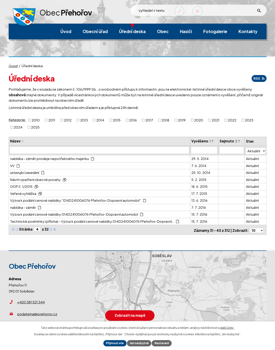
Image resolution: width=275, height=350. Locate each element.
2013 (84, 120)
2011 (51, 120)
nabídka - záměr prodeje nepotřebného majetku (52, 158)
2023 (249, 120)
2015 (116, 120)
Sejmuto (228, 141)
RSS (259, 78)
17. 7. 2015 (199, 192)
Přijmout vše (114, 343)
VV (15, 164)
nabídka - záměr (25, 206)
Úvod (13, 66)
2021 (215, 120)
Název (15, 141)
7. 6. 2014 (199, 164)
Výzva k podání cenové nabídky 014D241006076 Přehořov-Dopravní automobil (76, 213)
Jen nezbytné (139, 343)
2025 (35, 127)
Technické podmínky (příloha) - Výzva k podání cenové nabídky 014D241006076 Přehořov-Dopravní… (94, 220)
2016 (133, 120)
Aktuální (252, 158)
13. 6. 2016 (200, 199)
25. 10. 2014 (201, 171)
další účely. (227, 327)
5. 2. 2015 (199, 178)
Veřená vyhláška (26, 192)
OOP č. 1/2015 (24, 185)
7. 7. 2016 (199, 206)
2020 (198, 120)
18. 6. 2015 (200, 185)
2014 (100, 120)
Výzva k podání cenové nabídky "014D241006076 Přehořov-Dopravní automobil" (78, 199)
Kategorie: (17, 119)
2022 (232, 120)
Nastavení (162, 343)
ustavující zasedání (27, 171)
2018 (165, 120)
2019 (182, 120)
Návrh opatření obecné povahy (38, 178)
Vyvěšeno (201, 141)
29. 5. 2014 (200, 158)
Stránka (25, 228)
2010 (36, 120)
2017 (149, 120)
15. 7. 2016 (200, 213)
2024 (18, 127)
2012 (68, 120)
